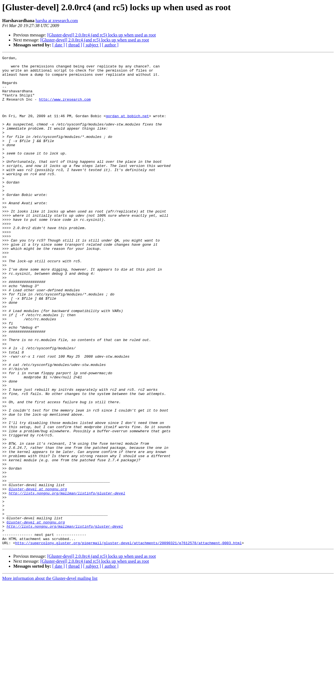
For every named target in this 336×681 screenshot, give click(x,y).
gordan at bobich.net (127, 128)
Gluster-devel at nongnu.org (38, 575)
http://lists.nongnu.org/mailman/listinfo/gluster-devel (67, 580)
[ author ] (110, 45)
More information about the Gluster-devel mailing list (50, 676)
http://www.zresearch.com (65, 108)
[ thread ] (74, 45)
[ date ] (58, 45)
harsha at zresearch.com (56, 20)
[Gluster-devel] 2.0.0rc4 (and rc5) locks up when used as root (101, 35)
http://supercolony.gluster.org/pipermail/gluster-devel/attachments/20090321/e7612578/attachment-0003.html (128, 640)
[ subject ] (92, 45)
